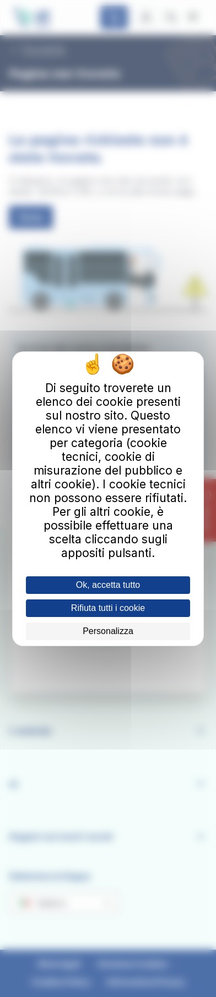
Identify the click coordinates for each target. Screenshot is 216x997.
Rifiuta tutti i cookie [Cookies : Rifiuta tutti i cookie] (108, 608)
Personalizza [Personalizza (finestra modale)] (108, 631)
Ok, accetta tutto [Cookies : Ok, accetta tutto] (108, 585)
